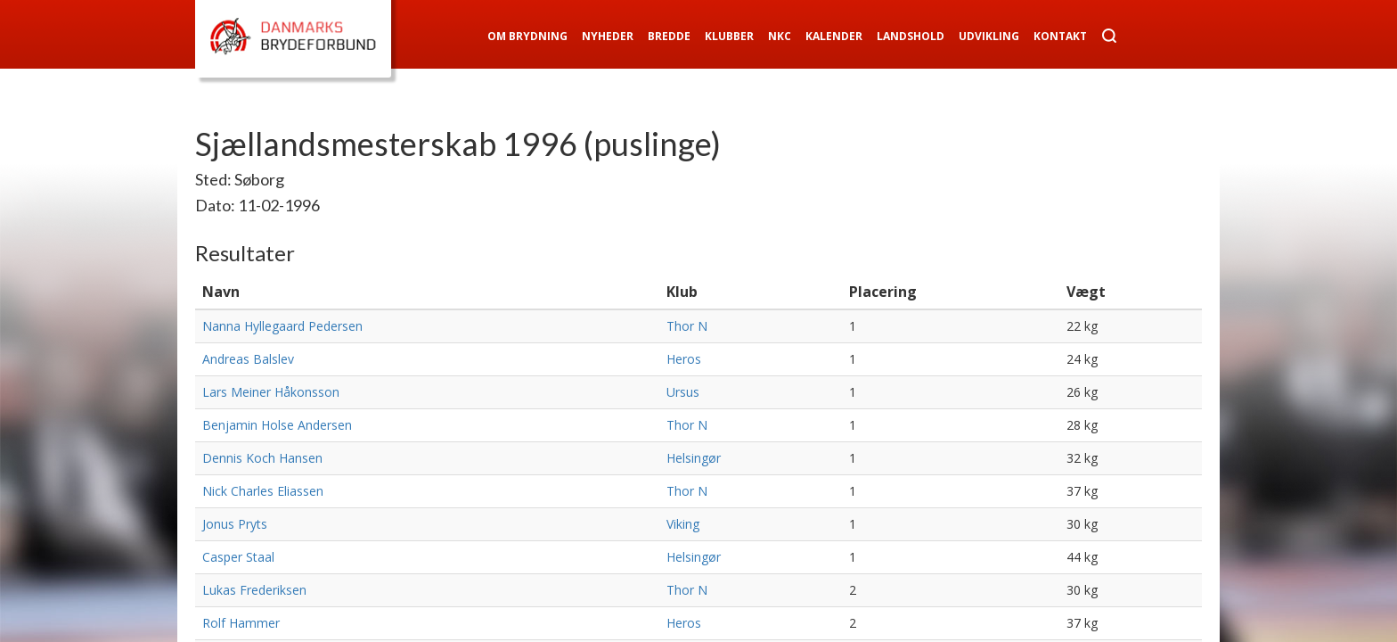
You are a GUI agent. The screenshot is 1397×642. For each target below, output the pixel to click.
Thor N (686, 325)
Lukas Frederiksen (254, 589)
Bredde (669, 36)
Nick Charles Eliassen (262, 490)
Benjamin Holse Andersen (277, 424)
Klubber (729, 36)
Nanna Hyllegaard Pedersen (282, 325)
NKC (779, 36)
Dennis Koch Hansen (262, 457)
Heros (683, 358)
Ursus (682, 391)
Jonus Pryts (234, 523)
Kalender (833, 36)
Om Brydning (527, 36)
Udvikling (989, 36)
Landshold (910, 36)
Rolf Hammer (241, 622)
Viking (682, 523)
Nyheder (607, 36)
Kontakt (1060, 36)
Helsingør (693, 457)
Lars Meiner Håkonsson (270, 391)
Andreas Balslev (248, 358)
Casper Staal (238, 556)
